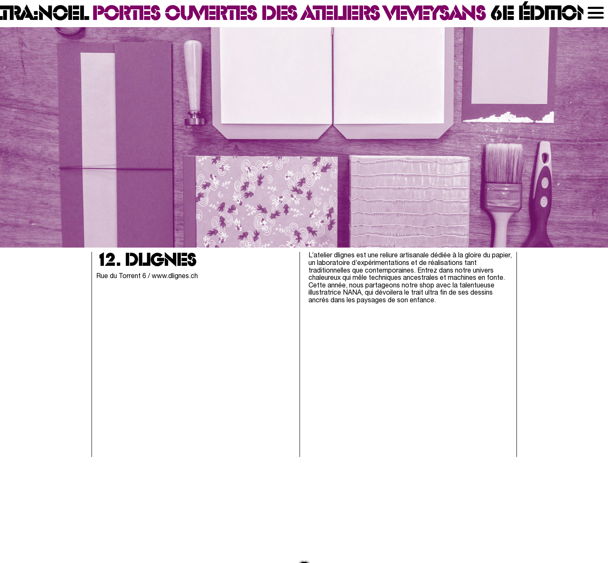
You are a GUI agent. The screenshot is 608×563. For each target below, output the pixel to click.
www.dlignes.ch (175, 276)
